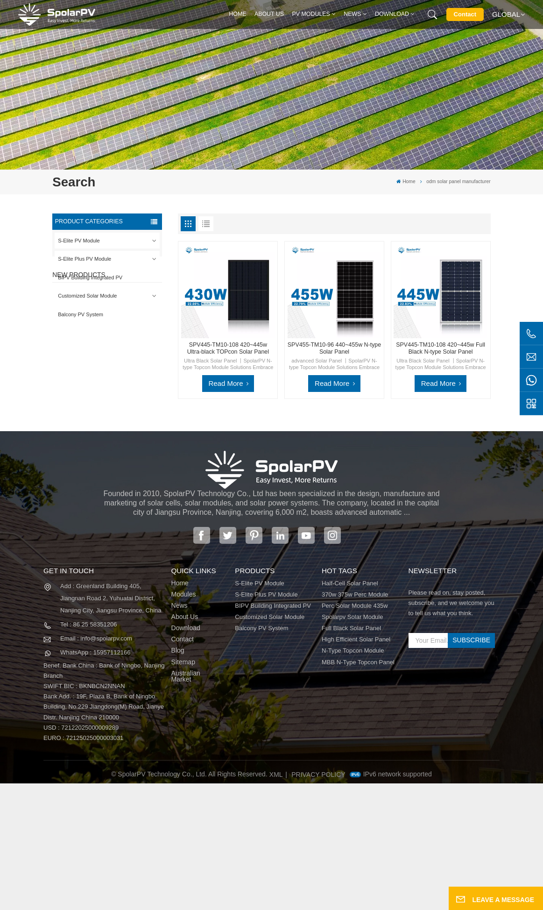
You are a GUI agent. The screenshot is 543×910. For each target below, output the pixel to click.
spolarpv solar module (352, 743)
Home (237, 14)
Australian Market (185, 803)
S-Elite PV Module (79, 240)
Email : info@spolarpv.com (96, 764)
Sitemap (183, 789)
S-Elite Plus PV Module (84, 259)
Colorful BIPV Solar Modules (114, 502)
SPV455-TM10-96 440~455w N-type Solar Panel (334, 348)
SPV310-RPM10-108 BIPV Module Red (122, 413)
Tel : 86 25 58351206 (88, 750)
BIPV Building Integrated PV (90, 277)
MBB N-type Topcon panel (358, 789)
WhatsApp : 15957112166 (95, 778)
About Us (269, 14)
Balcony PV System (80, 314)
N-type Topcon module (353, 778)
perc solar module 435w (355, 732)
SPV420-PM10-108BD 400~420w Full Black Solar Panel (122, 369)
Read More (225, 383)
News (352, 14)
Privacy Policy (318, 901)
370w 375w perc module (355, 721)
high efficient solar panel (356, 766)
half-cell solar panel (350, 710)
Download (392, 14)
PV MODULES (311, 14)
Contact (465, 14)
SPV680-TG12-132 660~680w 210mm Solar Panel (120, 457)
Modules (183, 721)
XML (276, 901)
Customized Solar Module (87, 296)
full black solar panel (351, 755)
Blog (177, 778)
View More (113, 383)
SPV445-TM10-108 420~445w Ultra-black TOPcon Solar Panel (228, 348)
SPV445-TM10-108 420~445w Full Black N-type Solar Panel (440, 348)
